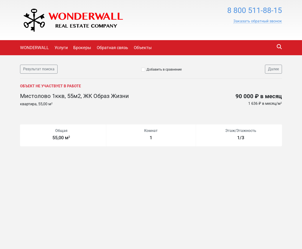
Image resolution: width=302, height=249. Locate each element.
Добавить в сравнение (164, 69)
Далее (273, 69)
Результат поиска (39, 69)
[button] (257, 21)
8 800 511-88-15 (254, 10)
